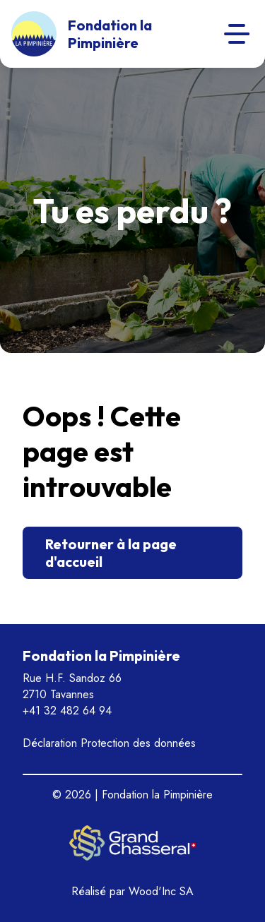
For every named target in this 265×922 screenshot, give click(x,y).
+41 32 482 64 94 (67, 710)
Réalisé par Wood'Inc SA (132, 891)
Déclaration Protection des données (109, 743)
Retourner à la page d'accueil (111, 552)
